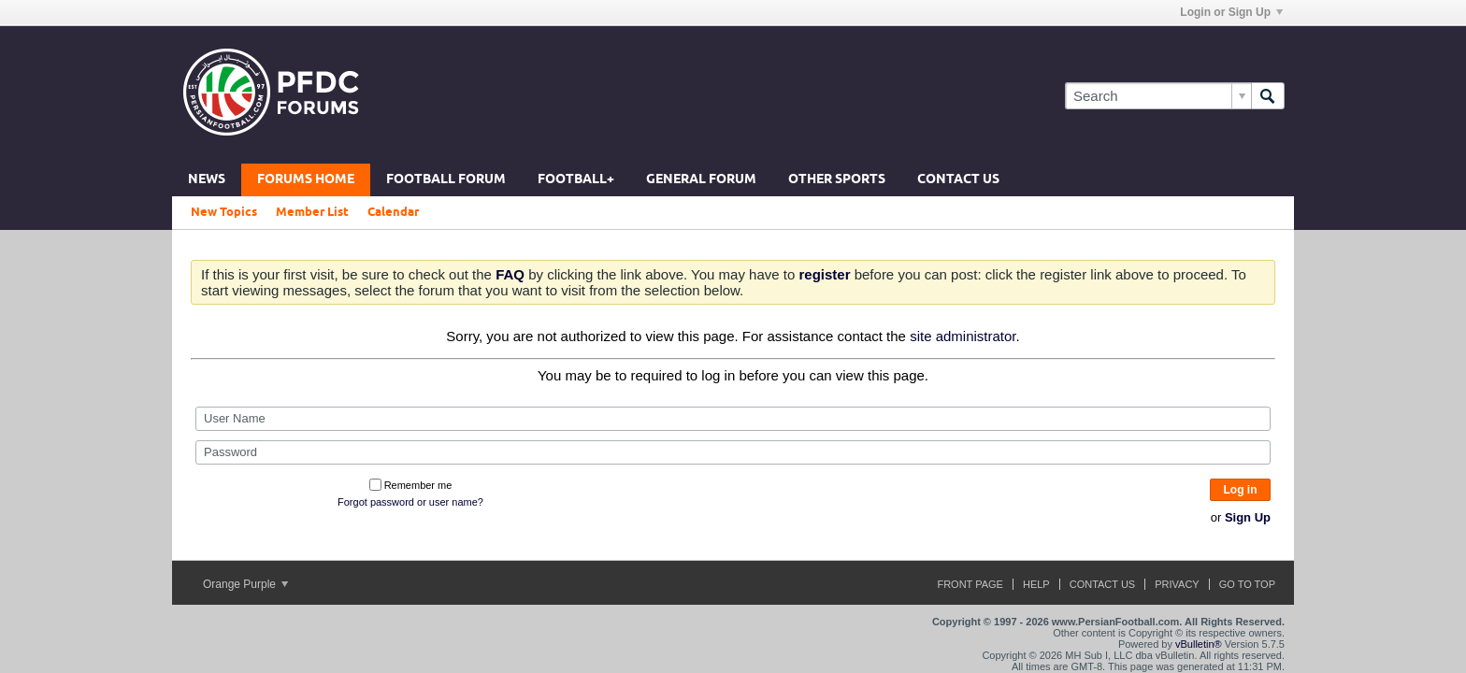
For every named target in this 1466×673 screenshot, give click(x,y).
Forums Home (305, 180)
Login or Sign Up (1231, 12)
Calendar (393, 212)
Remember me (411, 485)
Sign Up (1248, 517)
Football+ (576, 180)
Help (1036, 584)
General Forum (701, 180)
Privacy (1177, 584)
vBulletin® (1198, 644)
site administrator (962, 336)
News (206, 180)
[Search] (1158, 95)
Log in (1241, 489)
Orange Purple (245, 584)
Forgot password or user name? (410, 502)
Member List (312, 212)
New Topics (224, 212)
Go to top (1247, 584)
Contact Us (958, 180)
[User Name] (733, 419)
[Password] (733, 452)
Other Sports (836, 180)
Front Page (970, 584)
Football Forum (446, 180)
